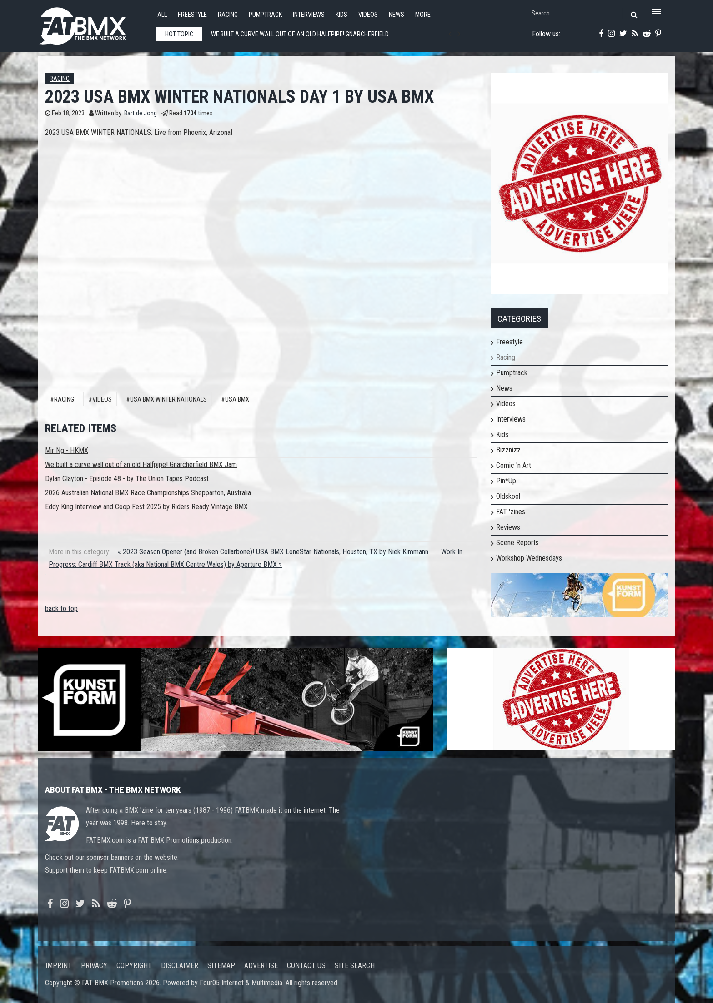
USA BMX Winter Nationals (168, 399)
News (396, 15)
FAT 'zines (510, 511)
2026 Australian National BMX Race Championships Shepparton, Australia (148, 492)
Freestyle (192, 15)
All (162, 15)
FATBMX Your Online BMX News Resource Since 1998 (92, 23)
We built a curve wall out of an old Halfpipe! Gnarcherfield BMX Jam (141, 464)
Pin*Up (506, 481)
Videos (368, 15)
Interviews (309, 15)
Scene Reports (517, 542)
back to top (61, 608)
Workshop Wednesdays (529, 558)
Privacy (94, 965)
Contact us (306, 965)
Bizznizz (508, 450)
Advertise (261, 965)
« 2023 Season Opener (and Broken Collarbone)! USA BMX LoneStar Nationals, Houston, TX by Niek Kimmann (274, 551)
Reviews (508, 527)
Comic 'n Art (513, 465)
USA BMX (237, 399)
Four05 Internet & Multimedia (241, 982)
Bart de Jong (140, 113)
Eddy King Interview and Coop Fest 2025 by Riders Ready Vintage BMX (146, 506)
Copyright (134, 965)
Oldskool (508, 496)
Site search (355, 965)
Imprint (58, 965)
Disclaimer (179, 965)
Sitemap (221, 965)
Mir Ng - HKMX (66, 450)
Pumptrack (265, 15)
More (423, 15)
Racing (228, 15)
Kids (341, 15)
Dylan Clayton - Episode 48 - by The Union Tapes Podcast (127, 478)
